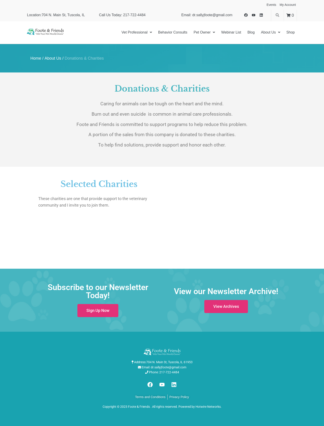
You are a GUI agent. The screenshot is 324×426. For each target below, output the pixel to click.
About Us (53, 58)
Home (35, 58)
